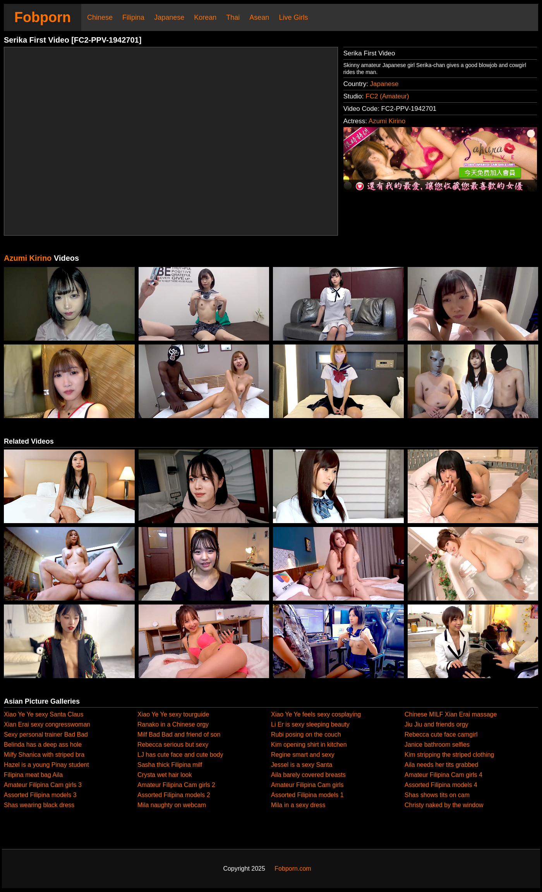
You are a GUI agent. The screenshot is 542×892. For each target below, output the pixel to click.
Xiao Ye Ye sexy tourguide (173, 714)
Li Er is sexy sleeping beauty (310, 724)
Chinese (100, 17)
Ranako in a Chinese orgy (173, 724)
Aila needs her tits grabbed (441, 764)
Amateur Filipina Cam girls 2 (176, 785)
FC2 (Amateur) (387, 96)
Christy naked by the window (444, 805)
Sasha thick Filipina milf (169, 764)
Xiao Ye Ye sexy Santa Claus (44, 714)
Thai (233, 17)
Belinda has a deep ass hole (43, 744)
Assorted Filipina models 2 (173, 795)
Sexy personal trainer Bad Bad (46, 734)
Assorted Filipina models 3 (40, 795)
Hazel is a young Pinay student (46, 764)
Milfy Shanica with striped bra (44, 754)
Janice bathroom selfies (437, 744)
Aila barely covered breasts (308, 774)
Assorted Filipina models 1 (307, 795)
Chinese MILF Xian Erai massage (451, 714)
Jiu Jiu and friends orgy (436, 724)
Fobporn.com (292, 868)
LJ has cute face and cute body (180, 754)
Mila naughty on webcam (171, 805)
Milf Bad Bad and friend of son (178, 734)
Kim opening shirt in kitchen (309, 744)
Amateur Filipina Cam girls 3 (43, 785)
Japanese (169, 17)
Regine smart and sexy (302, 754)
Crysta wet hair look (164, 774)
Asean (259, 17)
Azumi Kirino (387, 121)
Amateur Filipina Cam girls (307, 785)
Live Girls (293, 17)
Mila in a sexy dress (298, 805)
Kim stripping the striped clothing (449, 754)
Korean (205, 17)
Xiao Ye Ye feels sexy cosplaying (316, 714)
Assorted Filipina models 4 (441, 785)
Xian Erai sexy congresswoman (47, 724)
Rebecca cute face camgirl (441, 734)
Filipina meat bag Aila (33, 774)
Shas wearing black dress (39, 805)
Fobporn (42, 17)
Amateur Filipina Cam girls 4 (443, 774)
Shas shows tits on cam (437, 795)
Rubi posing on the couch (306, 734)
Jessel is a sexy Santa (301, 764)
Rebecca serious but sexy (172, 744)
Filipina (133, 17)
